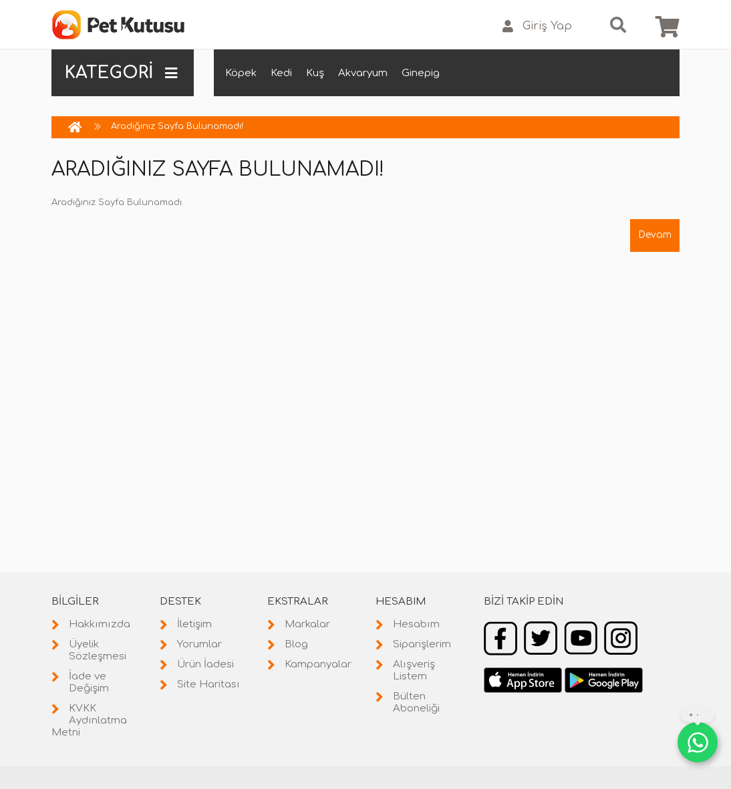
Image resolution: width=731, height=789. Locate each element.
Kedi (281, 73)
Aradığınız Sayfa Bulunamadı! (177, 126)
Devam (655, 235)
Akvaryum (363, 73)
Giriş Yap (537, 26)
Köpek (241, 73)
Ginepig (421, 73)
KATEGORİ (121, 73)
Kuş (315, 73)
